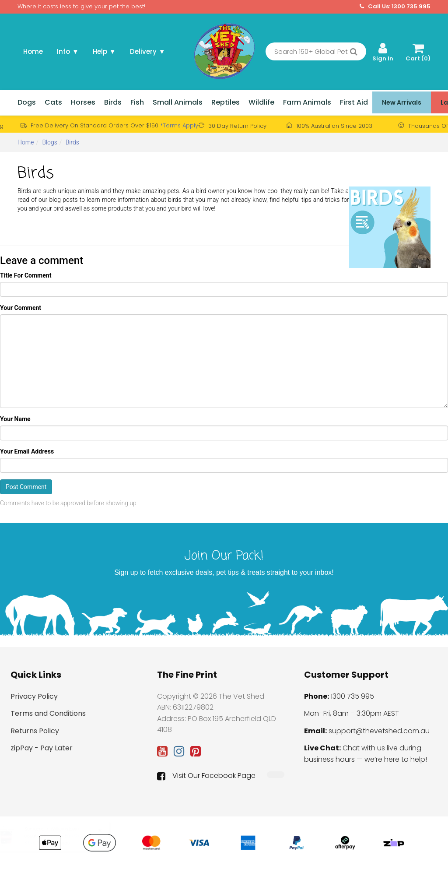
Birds (113, 102)
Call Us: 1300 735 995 (395, 7)
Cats (53, 102)
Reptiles (225, 102)
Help (104, 51)
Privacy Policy (34, 696)
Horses (83, 102)
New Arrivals (401, 102)
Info (68, 51)
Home (33, 51)
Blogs (49, 142)
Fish (137, 102)
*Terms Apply (179, 125)
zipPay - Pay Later (41, 748)
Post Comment (26, 486)
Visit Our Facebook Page (206, 776)
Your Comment (20, 307)
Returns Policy (34, 731)
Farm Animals (307, 102)
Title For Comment (25, 275)
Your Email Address (27, 451)
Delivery (147, 51)
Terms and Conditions (48, 713)
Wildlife (261, 102)
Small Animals (178, 102)
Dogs (27, 102)
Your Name (15, 418)
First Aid (354, 102)
